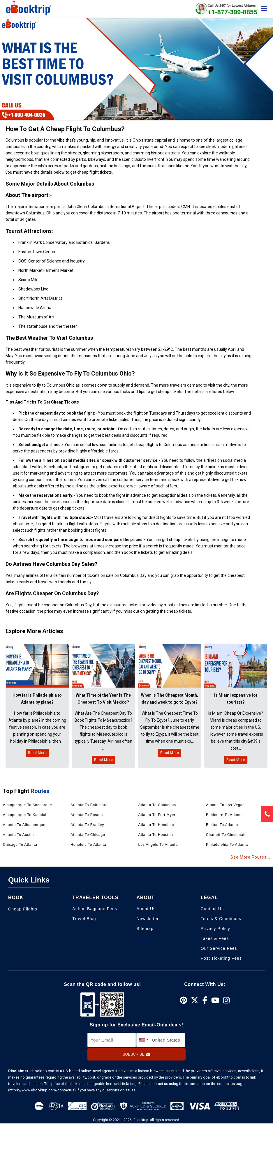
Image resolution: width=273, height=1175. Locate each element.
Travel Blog (84, 918)
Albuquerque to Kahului (24, 815)
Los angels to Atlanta (158, 845)
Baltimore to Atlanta (224, 815)
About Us (146, 908)
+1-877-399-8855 (232, 12)
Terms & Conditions (221, 918)
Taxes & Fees (215, 938)
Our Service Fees (219, 948)
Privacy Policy (215, 928)
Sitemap (144, 928)
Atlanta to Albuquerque (24, 825)
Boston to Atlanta (222, 825)
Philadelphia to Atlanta (227, 845)
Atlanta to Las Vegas (225, 805)
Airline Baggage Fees (94, 908)
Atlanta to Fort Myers (158, 815)
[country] (160, 1040)
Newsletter (147, 918)
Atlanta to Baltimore (89, 805)
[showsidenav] (264, 9)
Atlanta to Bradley (87, 825)
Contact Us (212, 908)
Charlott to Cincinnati (226, 835)
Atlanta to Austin (18, 835)
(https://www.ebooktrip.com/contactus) (42, 1090)
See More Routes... (250, 857)
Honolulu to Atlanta (88, 845)
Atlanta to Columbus (157, 805)
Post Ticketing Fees (221, 958)
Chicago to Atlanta (20, 845)
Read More (37, 753)
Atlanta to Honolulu (156, 825)
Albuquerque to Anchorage (27, 805)
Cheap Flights (22, 909)
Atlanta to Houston (155, 835)
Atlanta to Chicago (88, 835)
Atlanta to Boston (87, 815)
